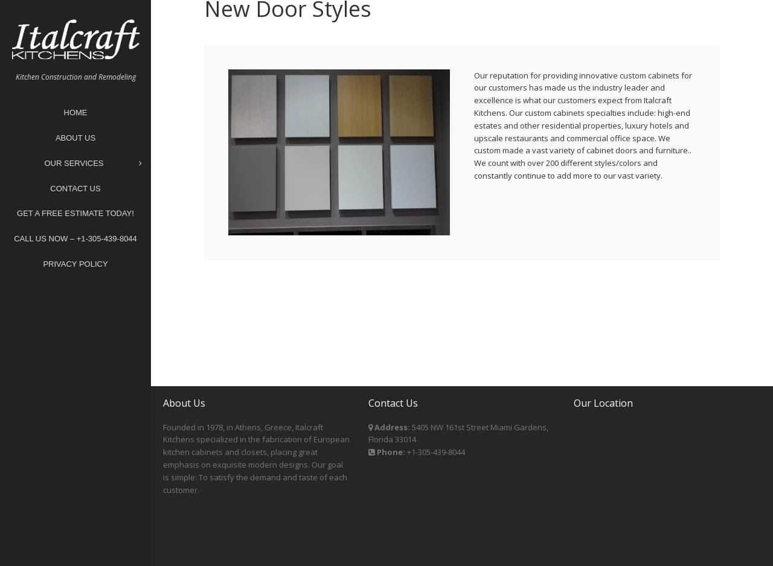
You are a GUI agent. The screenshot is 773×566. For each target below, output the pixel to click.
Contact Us (75, 188)
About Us (75, 137)
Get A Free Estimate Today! (75, 213)
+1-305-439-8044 (436, 452)
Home (76, 112)
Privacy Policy (75, 264)
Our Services (93, 163)
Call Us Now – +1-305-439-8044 (75, 238)
